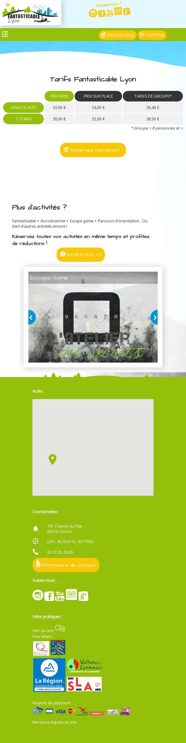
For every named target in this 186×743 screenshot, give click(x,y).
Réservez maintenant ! (93, 149)
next (153, 317)
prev (33, 317)
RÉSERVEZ (118, 35)
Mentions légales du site (54, 722)
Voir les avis (48, 630)
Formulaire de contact (66, 564)
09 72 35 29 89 (60, 552)
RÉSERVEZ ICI (80, 254)
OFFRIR (152, 35)
